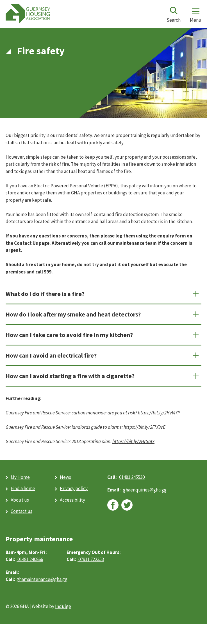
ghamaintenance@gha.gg (42, 579)
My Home (20, 477)
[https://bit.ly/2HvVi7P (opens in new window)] (159, 413)
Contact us (21, 511)
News (65, 477)
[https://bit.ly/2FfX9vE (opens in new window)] (144, 427)
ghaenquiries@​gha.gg (145, 490)
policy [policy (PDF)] (135, 186)
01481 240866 (30, 559)
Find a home (23, 488)
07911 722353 (91, 559)
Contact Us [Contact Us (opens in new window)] (26, 243)
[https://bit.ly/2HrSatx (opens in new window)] (133, 441)
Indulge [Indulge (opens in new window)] (63, 606)
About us (20, 500)
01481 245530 (132, 477)
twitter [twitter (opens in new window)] (127, 505)
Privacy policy (74, 488)
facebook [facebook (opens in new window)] (113, 505)
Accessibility (72, 500)
